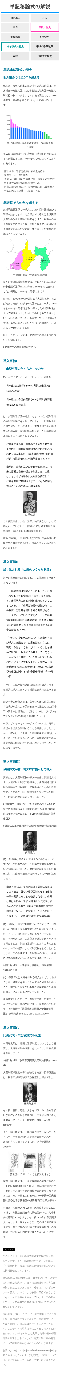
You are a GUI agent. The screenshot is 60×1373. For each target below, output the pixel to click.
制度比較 (15, 36)
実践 (15, 56)
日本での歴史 (44, 56)
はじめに (15, 17)
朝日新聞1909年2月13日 (21, 1186)
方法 (44, 17)
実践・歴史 (45, 27)
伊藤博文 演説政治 (15, 804)
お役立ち (44, 36)
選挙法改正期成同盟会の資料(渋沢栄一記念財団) (31, 825)
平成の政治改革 (44, 46)
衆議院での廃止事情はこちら (20, 347)
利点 (15, 27)
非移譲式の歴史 (15, 46)
